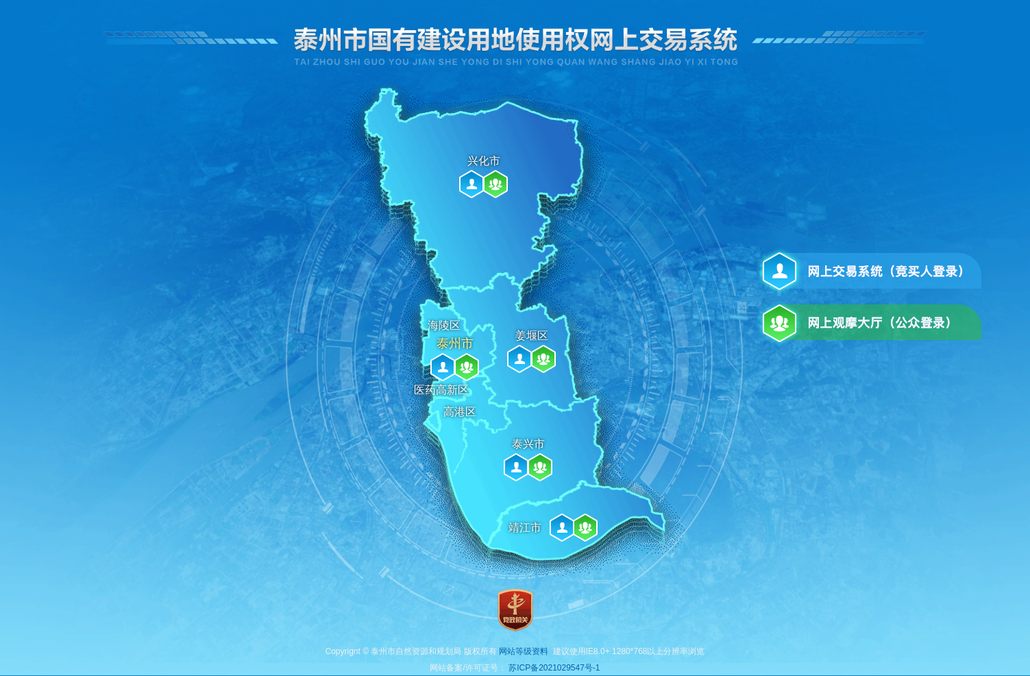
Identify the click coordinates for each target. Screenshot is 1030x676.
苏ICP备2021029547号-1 (554, 668)
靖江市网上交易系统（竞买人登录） (562, 528)
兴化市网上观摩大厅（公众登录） (495, 184)
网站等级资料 (523, 651)
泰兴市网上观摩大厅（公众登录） (540, 467)
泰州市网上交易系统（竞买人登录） (442, 367)
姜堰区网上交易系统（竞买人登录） (519, 359)
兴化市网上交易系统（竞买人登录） (471, 184)
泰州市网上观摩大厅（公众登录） (466, 367)
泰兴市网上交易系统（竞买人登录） (516, 467)
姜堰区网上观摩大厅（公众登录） (543, 359)
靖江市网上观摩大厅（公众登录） (585, 528)
